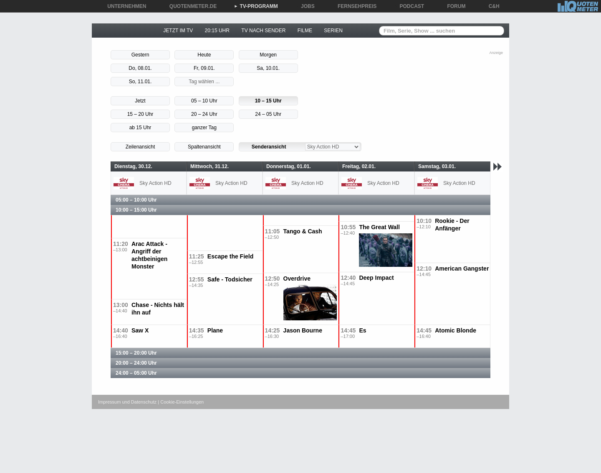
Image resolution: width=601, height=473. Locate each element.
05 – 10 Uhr (204, 101)
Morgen (268, 55)
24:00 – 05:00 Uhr (136, 373)
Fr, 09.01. (204, 68)
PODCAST (409, 6)
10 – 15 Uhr (268, 101)
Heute (204, 55)
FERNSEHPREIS (354, 6)
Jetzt (140, 101)
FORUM (454, 6)
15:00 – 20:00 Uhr (136, 353)
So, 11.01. (140, 81)
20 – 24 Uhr (204, 114)
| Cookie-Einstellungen (181, 401)
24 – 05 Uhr (268, 114)
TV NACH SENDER (263, 30)
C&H (491, 6)
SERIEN (333, 30)
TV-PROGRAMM (256, 6)
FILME (305, 30)
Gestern (140, 55)
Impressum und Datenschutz (127, 401)
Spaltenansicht (204, 147)
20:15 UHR (217, 30)
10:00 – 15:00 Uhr (136, 210)
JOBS (305, 6)
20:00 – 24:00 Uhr (136, 363)
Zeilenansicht (140, 147)
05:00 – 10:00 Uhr (136, 200)
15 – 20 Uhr (140, 114)
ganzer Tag (204, 127)
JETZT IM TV (178, 30)
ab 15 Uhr (140, 127)
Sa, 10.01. (268, 68)
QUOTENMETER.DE (190, 6)
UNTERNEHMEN (123, 6)
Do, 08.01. (140, 68)
